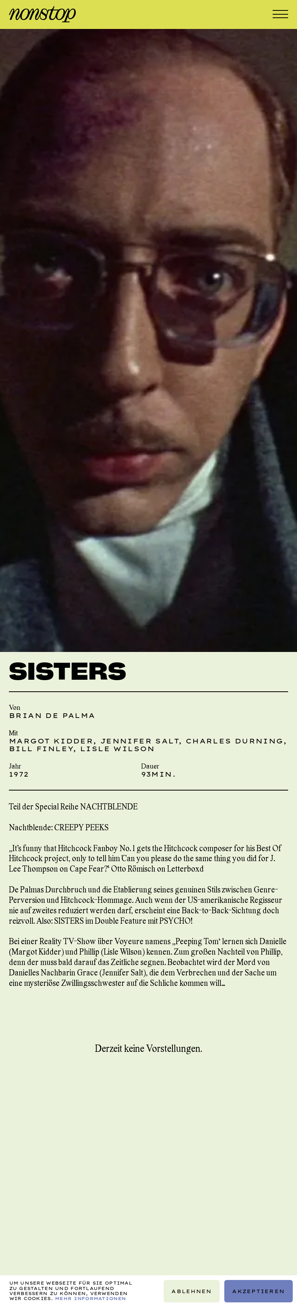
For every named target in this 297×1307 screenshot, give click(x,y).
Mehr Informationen (90, 1298)
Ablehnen (191, 1291)
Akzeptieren (258, 1291)
